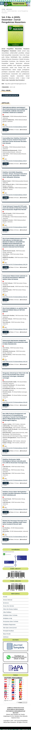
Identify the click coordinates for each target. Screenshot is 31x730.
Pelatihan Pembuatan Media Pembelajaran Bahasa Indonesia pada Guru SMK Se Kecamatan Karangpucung (15, 461)
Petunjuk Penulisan (8, 631)
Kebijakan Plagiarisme (9, 624)
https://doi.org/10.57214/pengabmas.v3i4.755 (15, 536)
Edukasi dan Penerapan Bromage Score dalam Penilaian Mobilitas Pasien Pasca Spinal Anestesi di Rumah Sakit (15, 522)
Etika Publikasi (7, 612)
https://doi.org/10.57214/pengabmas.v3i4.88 (15, 194)
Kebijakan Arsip (7, 618)
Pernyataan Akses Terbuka (10, 621)
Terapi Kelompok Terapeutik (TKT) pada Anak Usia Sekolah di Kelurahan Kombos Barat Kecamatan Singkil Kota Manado (15, 207)
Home (3, 9)
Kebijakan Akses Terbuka (10, 615)
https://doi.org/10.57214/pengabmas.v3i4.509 (15, 448)
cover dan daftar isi (11, 95)
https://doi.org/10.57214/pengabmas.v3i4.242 (15, 329)
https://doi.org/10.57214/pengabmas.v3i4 (15, 83)
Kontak (5, 596)
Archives (9, 9)
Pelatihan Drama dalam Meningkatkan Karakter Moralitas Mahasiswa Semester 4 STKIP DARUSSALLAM (15, 493)
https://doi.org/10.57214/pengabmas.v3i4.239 (15, 264)
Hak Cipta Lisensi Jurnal (10, 627)
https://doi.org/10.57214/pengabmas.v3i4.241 (15, 297)
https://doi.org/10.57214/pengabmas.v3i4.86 (15, 127)
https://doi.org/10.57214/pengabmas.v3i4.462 (15, 402)
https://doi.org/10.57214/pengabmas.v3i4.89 (15, 227)
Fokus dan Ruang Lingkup (10, 609)
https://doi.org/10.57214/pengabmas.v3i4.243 (15, 361)
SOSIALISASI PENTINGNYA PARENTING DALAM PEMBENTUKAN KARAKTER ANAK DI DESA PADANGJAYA (15, 342)
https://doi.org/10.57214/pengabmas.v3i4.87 (15, 161)
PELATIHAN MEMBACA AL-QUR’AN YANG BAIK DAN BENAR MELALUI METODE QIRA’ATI (15, 310)
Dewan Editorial (7, 600)
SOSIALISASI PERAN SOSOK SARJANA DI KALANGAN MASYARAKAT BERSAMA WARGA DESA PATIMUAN (15, 277)
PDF (6, 267)
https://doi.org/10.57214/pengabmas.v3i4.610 (15, 509)
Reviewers (6, 603)
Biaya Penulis (6, 634)
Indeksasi (5, 637)
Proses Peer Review (8, 606)
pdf (6, 129)
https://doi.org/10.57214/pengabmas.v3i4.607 (15, 480)
